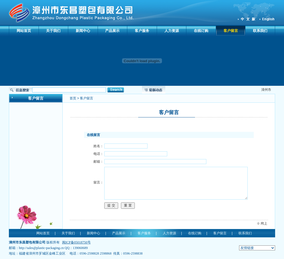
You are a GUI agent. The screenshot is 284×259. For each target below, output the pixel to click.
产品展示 (112, 31)
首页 (73, 98)
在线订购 (201, 31)
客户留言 (231, 31)
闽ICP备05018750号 (76, 242)
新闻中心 (83, 31)
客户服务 (142, 31)
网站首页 (24, 31)
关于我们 (53, 31)
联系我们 (260, 31)
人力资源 (171, 31)
